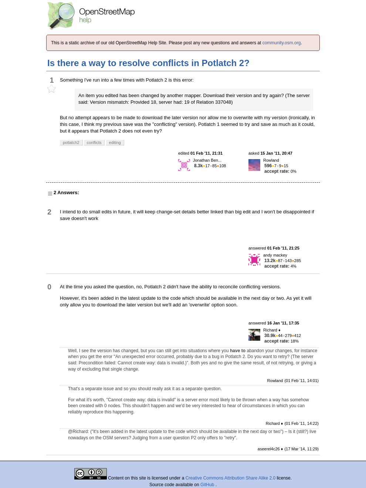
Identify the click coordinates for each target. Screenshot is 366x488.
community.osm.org (281, 42)
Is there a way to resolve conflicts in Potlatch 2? (148, 63)
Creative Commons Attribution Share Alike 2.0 (230, 478)
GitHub (208, 484)
